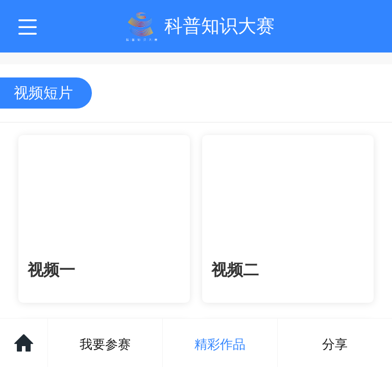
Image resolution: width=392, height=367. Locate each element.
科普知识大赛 (219, 25)
